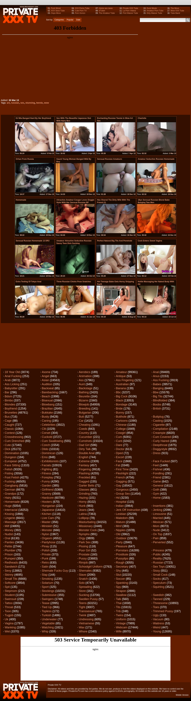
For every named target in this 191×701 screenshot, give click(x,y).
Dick (7, 449)
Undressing (86, 619)
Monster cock (88, 530)
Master (46, 522)
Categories (59, 20)
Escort (120, 457)
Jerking (157, 509)
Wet (7, 631)
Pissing (83, 546)
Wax (81, 627)
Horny (83, 501)
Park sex (85, 542)
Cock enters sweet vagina (150, 241)
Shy (118, 570)
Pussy (83, 558)
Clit (44, 428)
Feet (156, 465)
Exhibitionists (50, 461)
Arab (8, 380)
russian (15, 102)
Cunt (119, 441)
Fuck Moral (56, 8)
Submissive (49, 595)
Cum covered (162, 437)
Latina (83, 514)
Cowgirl (121, 432)
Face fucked (161, 461)
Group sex (123, 493)
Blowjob (84, 404)
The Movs (174, 8)
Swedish (158, 595)
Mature (120, 522)
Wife (119, 631)
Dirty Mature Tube (154, 13)
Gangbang (11, 485)
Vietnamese (86, 623)
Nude (156, 530)
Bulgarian (85, 412)
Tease (46, 603)
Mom (156, 526)
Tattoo (9, 603)
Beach (46, 396)
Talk (118, 599)
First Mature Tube (130, 13)
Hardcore (48, 497)
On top (157, 534)
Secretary (122, 566)
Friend (157, 477)
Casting (158, 420)
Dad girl (84, 445)
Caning (46, 420)
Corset (46, 432)
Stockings (48, 591)
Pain (156, 538)
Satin (45, 566)
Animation (85, 376)
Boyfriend (11, 408)
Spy (118, 586)
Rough (120, 562)
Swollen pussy (88, 599)
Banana (121, 388)
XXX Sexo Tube (58, 11)
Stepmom (11, 591)
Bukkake (47, 412)
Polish (46, 550)
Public (157, 554)
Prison (9, 554)
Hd (118, 497)
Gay (118, 485)
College (121, 428)
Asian (45, 380)
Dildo (45, 449)
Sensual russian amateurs (109, 159)
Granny (46, 493)
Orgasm (47, 538)
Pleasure (121, 546)
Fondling (158, 473)
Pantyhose (49, 542)
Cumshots (85, 441)
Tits (118, 607)
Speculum (159, 582)
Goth (156, 489)
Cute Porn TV (81, 11)
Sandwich (11, 566)
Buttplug (158, 416)
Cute (8, 445)
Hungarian (48, 505)
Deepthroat (160, 445)
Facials (46, 465)
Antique (121, 376)
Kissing (9, 514)
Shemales (85, 570)
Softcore (10, 582)
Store (82, 591)
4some (46, 372)
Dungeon (11, 457)
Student (10, 595)
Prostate (84, 554)
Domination (12, 453)
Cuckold (47, 437)
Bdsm (8, 396)
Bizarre (83, 400)
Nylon (45, 534)
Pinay (45, 546)
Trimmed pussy (163, 611)
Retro (45, 562)
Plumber (10, 550)
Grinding (84, 493)
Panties (9, 542)
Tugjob (9, 615)
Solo (82, 582)
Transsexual (87, 611)
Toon (8, 611)
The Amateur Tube (107, 13)
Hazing (83, 497)
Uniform (121, 619)
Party (119, 542)
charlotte (142, 118)
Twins (119, 615)
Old (118, 534)
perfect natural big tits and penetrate (114, 241)
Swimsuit (10, 599)
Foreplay (47, 477)
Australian (122, 384)
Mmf (119, 526)
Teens (83, 603)
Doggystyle (160, 449)
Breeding (84, 408)
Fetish (9, 469)
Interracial (11, 509)
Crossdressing (14, 437)
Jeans (83, 509)
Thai (119, 603)
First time (122, 469)
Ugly (156, 615)
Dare (119, 445)
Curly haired (161, 441)
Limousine (159, 514)
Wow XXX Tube (177, 11)
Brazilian (47, 408)
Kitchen (46, 514)
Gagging (121, 481)
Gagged (84, 481)
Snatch (83, 578)
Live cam (48, 518)
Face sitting (12, 465)
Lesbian (121, 514)
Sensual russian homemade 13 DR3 (32, 241)
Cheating (84, 424)
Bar (7, 392)
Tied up (47, 607)
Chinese (121, 424)
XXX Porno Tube (82, 8)
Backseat (48, 388)
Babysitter (11, 388)
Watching (48, 627)
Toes (156, 607)
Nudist (9, 534)
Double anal (87, 453)
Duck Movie (152, 8)
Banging (158, 388)
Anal (156, 372)
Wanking (10, 627)
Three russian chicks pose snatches (73, 281)
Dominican (49, 453)
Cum (119, 437)
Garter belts (86, 485)
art (8, 102)
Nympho (84, 534)
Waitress (158, 623)
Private (46, 554)
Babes (157, 384)
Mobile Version (182, 695)
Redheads (11, 562)
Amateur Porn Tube (154, 11)
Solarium (47, 582)
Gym (156, 493)
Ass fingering (125, 380)
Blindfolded (160, 400)
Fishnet (158, 469)
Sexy (8, 570)
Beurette (84, 396)
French (120, 477)
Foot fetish (12, 477)
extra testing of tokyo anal (28, 281)
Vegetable (48, 623)
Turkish (46, 615)
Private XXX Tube (130, 8)
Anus (156, 376)
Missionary (86, 526)
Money (9, 530)
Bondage (122, 404)
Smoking (47, 578)
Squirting (158, 586)
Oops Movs (56, 13)
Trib (118, 611)
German (10, 489)
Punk (45, 558)
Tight (82, 607)
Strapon (121, 591)
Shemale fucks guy (55, 570)
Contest (10, 432)
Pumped (10, 558)
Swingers (48, 599)
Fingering (85, 469)
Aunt (82, 384)
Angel (45, 376)
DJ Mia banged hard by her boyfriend (33, 118)
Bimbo (9, 400)
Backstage (85, 388)
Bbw (156, 392)
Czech (46, 445)
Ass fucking (161, 380)
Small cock (160, 574)
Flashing (84, 473)
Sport (45, 586)
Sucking (84, 595)
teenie (39, 102)
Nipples (121, 530)
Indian (120, 505)
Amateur (121, 372)
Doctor (120, 449)
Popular (70, 20)
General (158, 485)
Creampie (159, 432)
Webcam (121, 627)
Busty (45, 416)
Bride (119, 408)
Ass (81, 380)
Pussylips (122, 558)
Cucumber (85, 437)
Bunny (120, 412)
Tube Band (175, 13)
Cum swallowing (52, 441)
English (83, 457)
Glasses (84, 489)
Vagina (9, 623)
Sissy (156, 570)
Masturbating (87, 522)
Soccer (120, 578)
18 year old (12, 372)
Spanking (122, 582)
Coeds (83, 428)
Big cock (122, 396)
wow (46, 102)
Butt (81, 416)
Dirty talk (85, 449)
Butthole (121, 416)
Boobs (157, 404)
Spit (7, 586)
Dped (119, 453)
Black (119, 400)
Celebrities (49, 424)
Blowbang (48, 404)
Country (84, 432)
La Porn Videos (129, 11)
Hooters (47, 501)
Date (78, 20)
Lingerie (10, 518)
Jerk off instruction (128, 509)
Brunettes (11, 412)
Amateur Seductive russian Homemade (156, 159)
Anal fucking (13, 376)
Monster (47, 530)
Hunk (82, 505)
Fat (118, 465)
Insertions (159, 505)
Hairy (8, 497)
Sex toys (159, 566)
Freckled (84, 477)
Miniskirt (47, 526)
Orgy (82, 538)
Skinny (9, 574)
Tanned (158, 599)
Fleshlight (122, 473)
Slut (118, 574)
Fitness (46, 473)
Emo (45, 457)
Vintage (121, 623)
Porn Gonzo (80, 13)
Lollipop (84, 518)
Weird (157, 627)
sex (22, 102)
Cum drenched (14, 441)
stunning (30, 102)
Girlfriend (48, 489)
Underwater (49, 619)
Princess (158, 550)
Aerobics (84, 372)
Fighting (47, 469)
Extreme (84, 461)
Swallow (121, 595)
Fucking (10, 481)
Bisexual (47, 400)
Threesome (160, 603)
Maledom (122, 518)
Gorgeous (122, 489)
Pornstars (122, 550)
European (11, 461)
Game (157, 481)
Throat (9, 607)
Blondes (10, 404)
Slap (45, 574)
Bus (7, 416)
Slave (82, 574)
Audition (47, 384)
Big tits (158, 396)
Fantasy (84, 465)
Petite (8, 546)
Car (81, 420)
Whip (45, 631)
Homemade (21, 200)
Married (158, 518)
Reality (157, 558)
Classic (9, 428)
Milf (7, 526)
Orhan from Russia (25, 159)
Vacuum (158, 619)
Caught (9, 424)
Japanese (48, 509)
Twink (82, 615)
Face (119, 461)
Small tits (11, 578)
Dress (157, 453)
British (157, 408)
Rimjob (83, 562)
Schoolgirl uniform (91, 566)
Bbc (118, 392)
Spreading (85, 586)
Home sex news (105, 8)
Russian (158, 562)
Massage (11, 522)
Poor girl (84, 550)
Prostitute (122, 554)
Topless (47, 611)
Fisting (9, 473)
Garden (46, 485)
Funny (46, 481)
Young (157, 631)
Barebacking (50, 392)
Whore (83, 631)
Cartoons (122, 420)
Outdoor (121, 538)
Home (157, 497)
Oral (7, 538)
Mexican (158, 522)
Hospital (121, 501)
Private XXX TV (54, 685)
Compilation (160, 428)
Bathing (84, 392)
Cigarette (159, 424)
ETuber (102, 11)
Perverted (159, 542)
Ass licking (12, 384)
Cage (8, 420)
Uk (6, 619)
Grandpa (10, 493)
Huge (8, 505)
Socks (157, 578)
